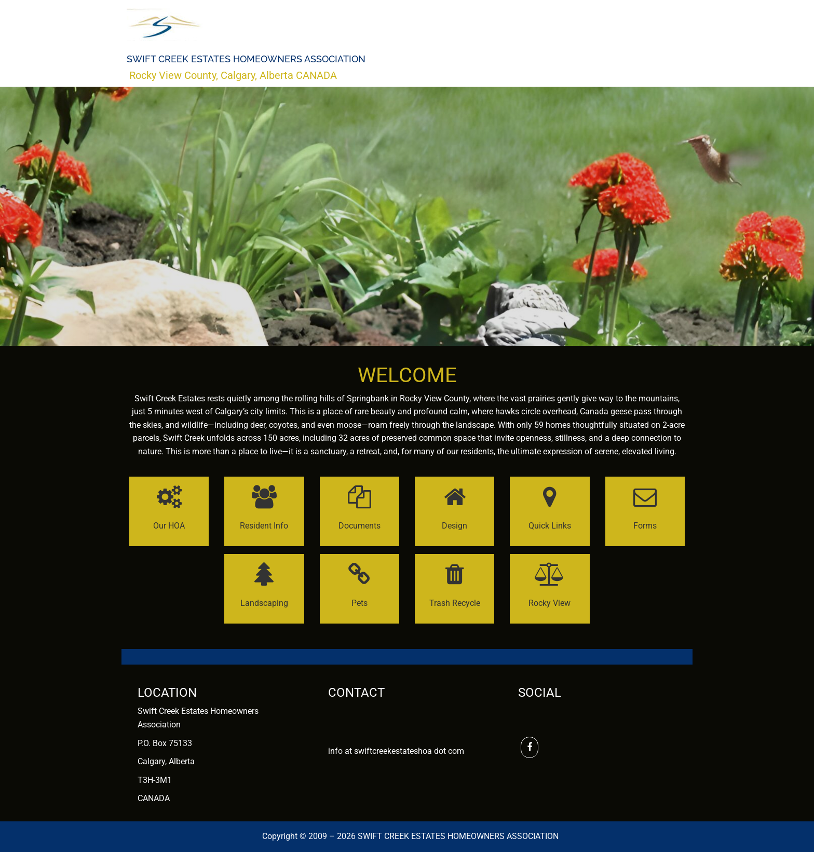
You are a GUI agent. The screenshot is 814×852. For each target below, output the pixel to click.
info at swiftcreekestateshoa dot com (396, 751)
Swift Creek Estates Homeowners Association (246, 59)
